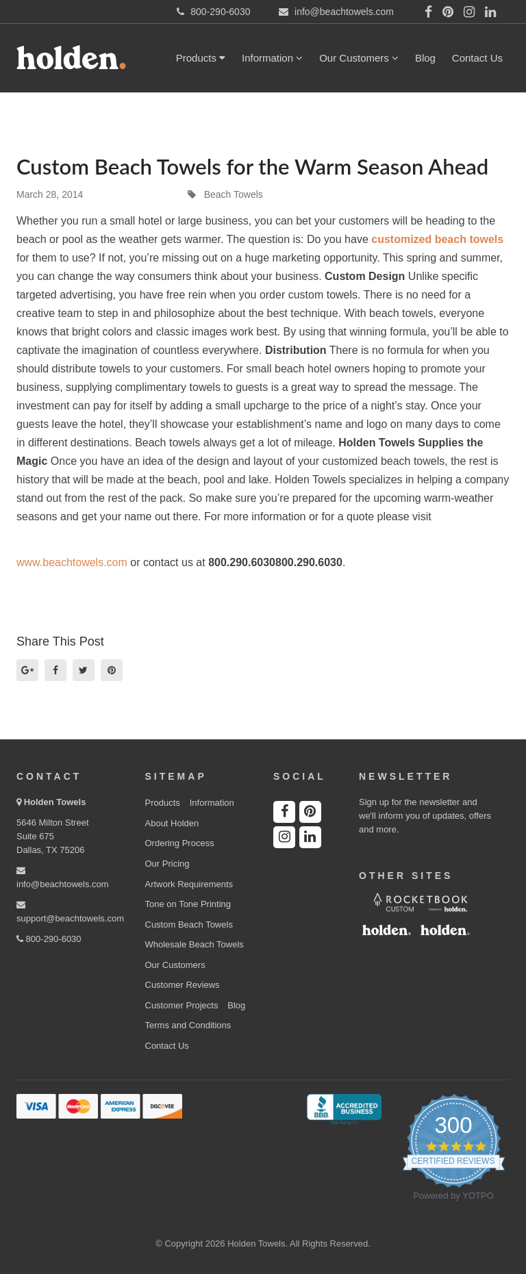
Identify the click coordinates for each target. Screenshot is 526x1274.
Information (272, 58)
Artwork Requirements (189, 884)
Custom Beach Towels (189, 924)
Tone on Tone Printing (188, 904)
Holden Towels (55, 802)
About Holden (172, 823)
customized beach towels (437, 239)
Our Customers (359, 58)
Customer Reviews (182, 985)
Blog (425, 58)
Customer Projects (181, 1005)
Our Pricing (167, 863)
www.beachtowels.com (71, 562)
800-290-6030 (49, 939)
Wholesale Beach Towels (194, 944)
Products (200, 58)
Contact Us (477, 58)
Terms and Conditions (188, 1025)
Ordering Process (179, 843)
